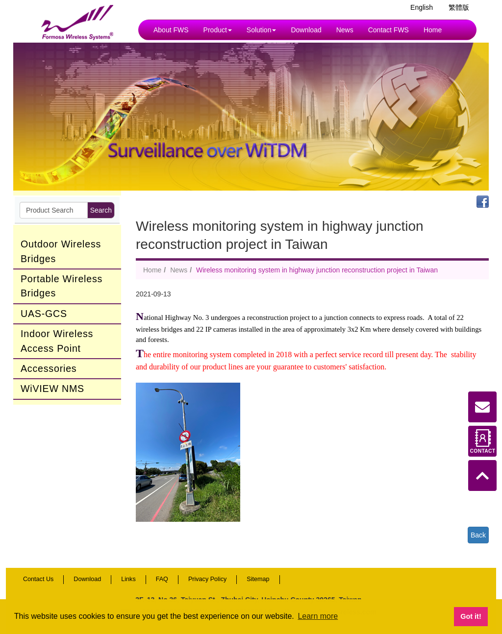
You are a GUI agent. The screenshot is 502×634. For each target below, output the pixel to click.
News (344, 30)
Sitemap (258, 579)
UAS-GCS (44, 313)
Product (217, 30)
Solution (261, 30)
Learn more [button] (318, 616)
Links (128, 579)
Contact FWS (388, 30)
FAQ (162, 579)
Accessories (48, 368)
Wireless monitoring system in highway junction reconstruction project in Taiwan (317, 270)
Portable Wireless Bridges (61, 285)
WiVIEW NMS (52, 388)
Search (101, 210)
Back (478, 535)
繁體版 (459, 7)
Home (433, 30)
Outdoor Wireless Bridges (61, 251)
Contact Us (38, 579)
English (421, 7)
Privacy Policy (207, 579)
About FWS (171, 30)
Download (306, 30)
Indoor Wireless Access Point (57, 340)
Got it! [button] (470, 616)
